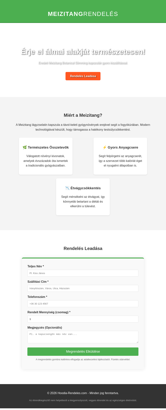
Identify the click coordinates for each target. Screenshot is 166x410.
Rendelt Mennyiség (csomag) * (48, 312)
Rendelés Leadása (83, 76)
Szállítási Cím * (37, 281)
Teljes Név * (35, 266)
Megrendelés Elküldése (83, 353)
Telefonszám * (37, 296)
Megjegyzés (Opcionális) (44, 327)
